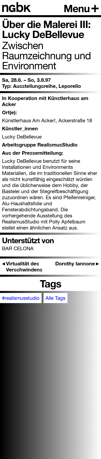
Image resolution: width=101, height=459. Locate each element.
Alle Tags (55, 298)
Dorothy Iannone (77, 263)
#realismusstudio (20, 298)
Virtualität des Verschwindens (22, 266)
